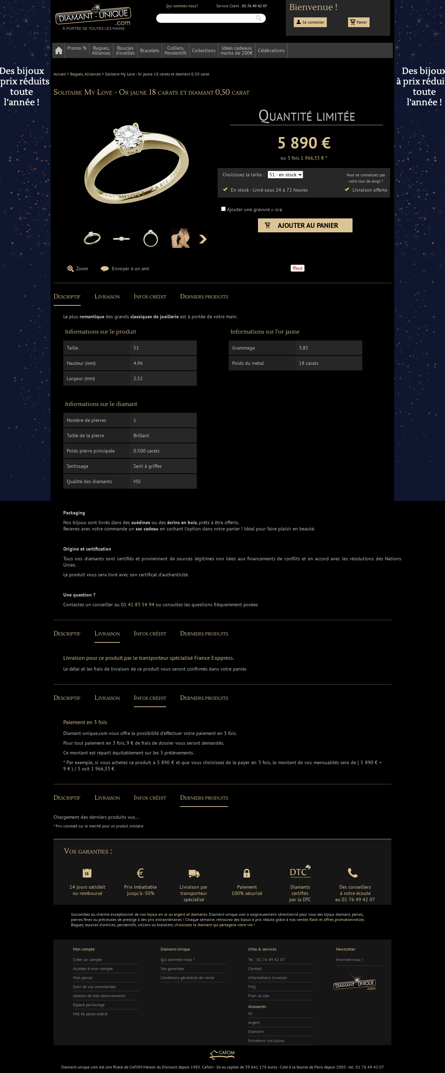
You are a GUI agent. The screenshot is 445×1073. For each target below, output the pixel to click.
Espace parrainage (89, 1004)
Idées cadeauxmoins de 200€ (237, 50)
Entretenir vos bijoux (266, 1040)
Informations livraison (267, 977)
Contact (255, 968)
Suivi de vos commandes (94, 986)
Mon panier (83, 977)
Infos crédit (150, 297)
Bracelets (149, 50)
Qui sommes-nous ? (178, 959)
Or (250, 1013)
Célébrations (271, 50)
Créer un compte (87, 959)
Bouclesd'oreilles (125, 50)
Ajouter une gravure (249, 209)
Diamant (256, 1031)
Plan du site (258, 995)
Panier (362, 22)
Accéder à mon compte (93, 968)
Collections (204, 50)
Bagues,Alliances (101, 50)
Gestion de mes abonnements (99, 995)
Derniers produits (204, 297)
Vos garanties (172, 968)
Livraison (107, 297)
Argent (254, 1022)
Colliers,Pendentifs (175, 50)
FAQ (252, 986)
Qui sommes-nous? (182, 5)
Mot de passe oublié (90, 1013)
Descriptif (67, 297)
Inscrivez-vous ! (349, 959)
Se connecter (313, 22)
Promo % (77, 48)
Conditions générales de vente (187, 977)
